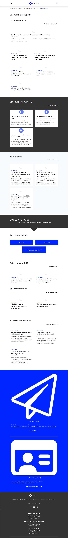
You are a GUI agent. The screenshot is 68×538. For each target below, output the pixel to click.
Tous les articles (52, 266)
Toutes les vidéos (52, 105)
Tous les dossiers (52, 160)
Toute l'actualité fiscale (50, 24)
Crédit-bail (47, 242)
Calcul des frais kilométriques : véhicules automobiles (34, 249)
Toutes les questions (51, 324)
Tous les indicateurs (51, 292)
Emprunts (21, 242)
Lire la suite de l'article (33, 471)
